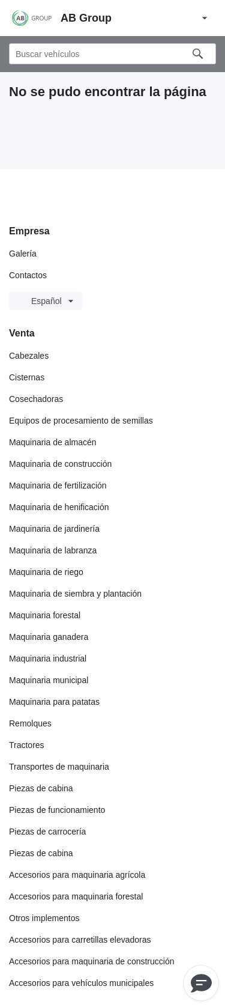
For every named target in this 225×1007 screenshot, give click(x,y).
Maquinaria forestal (44, 615)
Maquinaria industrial (47, 658)
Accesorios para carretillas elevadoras (80, 940)
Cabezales (29, 356)
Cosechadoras (36, 399)
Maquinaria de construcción (60, 464)
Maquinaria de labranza (53, 550)
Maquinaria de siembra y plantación (75, 593)
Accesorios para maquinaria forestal (76, 896)
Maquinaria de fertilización (58, 485)
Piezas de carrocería (47, 831)
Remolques (30, 723)
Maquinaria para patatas (54, 702)
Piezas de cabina (41, 788)
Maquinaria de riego (46, 572)
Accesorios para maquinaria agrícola (77, 875)
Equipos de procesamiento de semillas (81, 420)
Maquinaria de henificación (59, 507)
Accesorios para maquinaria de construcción (91, 961)
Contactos (28, 275)
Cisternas (26, 377)
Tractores (26, 745)
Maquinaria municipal (48, 680)
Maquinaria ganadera (48, 637)
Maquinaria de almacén (53, 442)
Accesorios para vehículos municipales (81, 983)
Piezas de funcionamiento (57, 810)
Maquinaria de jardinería (54, 529)
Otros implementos (44, 918)
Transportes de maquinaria (59, 766)
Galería (23, 253)
